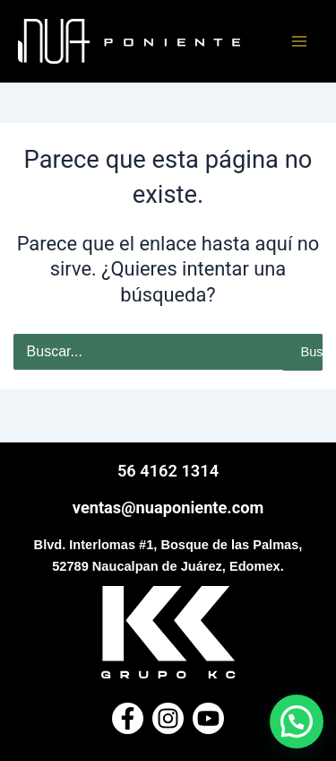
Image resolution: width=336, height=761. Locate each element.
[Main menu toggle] (299, 41)
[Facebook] (127, 718)
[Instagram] (168, 718)
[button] (296, 721)
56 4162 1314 (168, 470)
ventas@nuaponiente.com (168, 507)
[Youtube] (208, 718)
